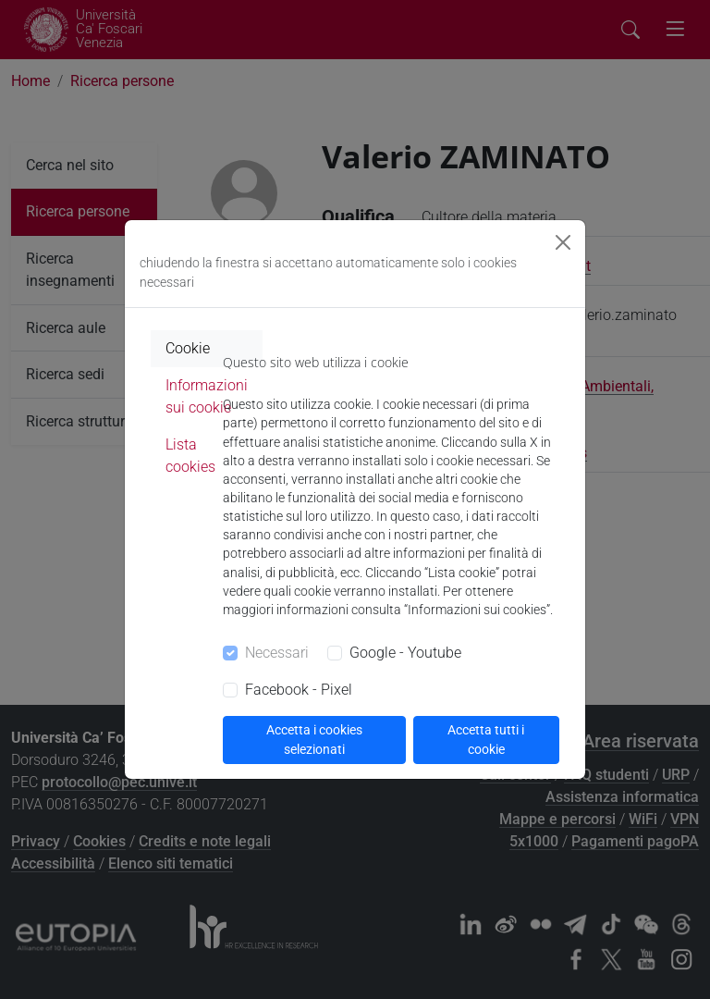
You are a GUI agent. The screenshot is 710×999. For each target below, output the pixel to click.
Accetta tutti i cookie (485, 739)
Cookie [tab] (187, 348)
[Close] (563, 242)
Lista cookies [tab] (190, 455)
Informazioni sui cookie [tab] (206, 396)
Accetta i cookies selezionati (314, 739)
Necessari (277, 652)
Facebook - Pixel (298, 689)
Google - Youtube (405, 652)
